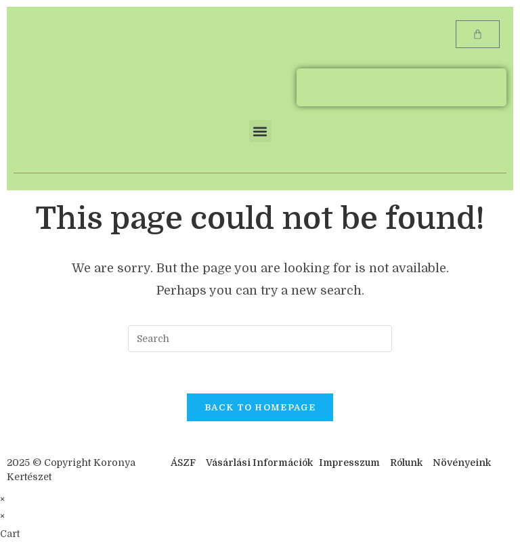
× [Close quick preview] (2, 499)
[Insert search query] (260, 338)
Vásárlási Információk (260, 462)
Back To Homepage (260, 407)
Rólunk (406, 462)
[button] (260, 131)
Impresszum (349, 462)
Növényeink (462, 462)
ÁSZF (183, 462)
